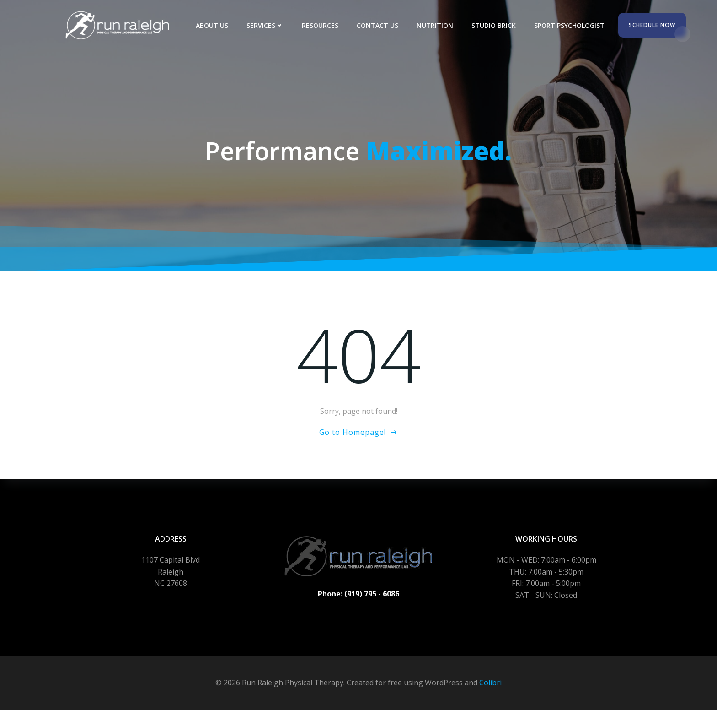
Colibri (490, 682)
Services (265, 25)
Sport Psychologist (569, 25)
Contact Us (377, 25)
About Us (212, 25)
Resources (320, 25)
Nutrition (435, 25)
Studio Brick (493, 25)
